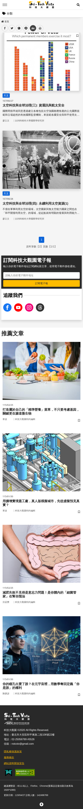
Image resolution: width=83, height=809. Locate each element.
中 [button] (33, 28)
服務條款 (9, 757)
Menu (5, 5)
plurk (18, 28)
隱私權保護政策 (13, 751)
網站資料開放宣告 (14, 763)
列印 (40, 28)
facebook (5, 28)
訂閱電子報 (41, 283)
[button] (78, 5)
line (25, 28)
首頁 (5, 21)
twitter (12, 28)
